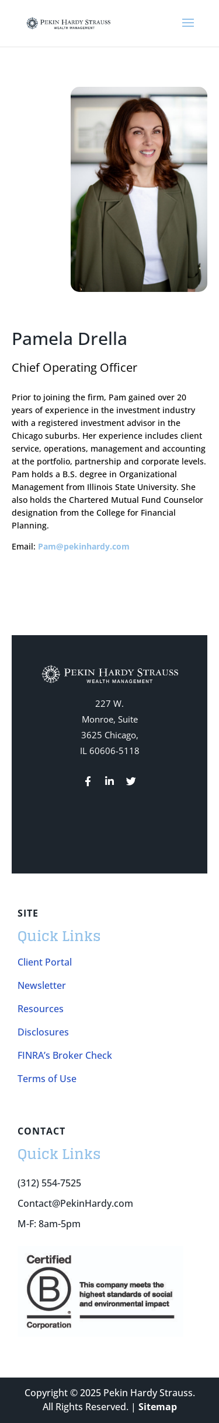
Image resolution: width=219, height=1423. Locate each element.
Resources (41, 1008)
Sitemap (157, 1406)
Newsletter (42, 985)
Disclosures (43, 1032)
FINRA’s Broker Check (65, 1055)
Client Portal (45, 962)
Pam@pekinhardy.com (84, 546)
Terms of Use (47, 1078)
